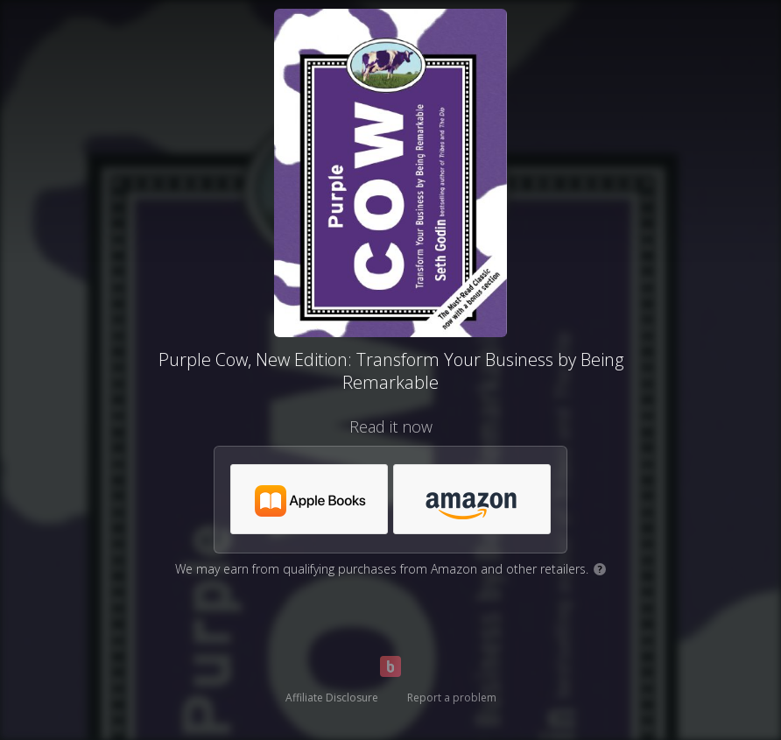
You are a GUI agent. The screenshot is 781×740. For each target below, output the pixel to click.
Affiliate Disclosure (331, 697)
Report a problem (451, 697)
